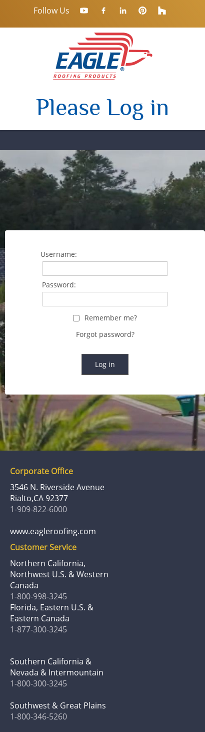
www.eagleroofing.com (53, 531)
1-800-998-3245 (38, 596)
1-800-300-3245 (38, 683)
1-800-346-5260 (38, 716)
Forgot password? (105, 334)
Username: (58, 254)
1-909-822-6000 (38, 509)
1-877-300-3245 (38, 629)
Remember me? (110, 318)
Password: (59, 285)
